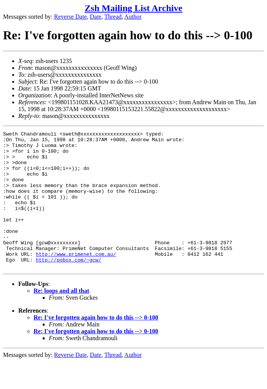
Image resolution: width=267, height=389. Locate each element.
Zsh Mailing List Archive (133, 8)
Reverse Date (70, 16)
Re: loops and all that (61, 318)
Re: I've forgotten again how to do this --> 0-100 (96, 345)
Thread (112, 16)
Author (133, 16)
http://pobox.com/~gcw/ (68, 285)
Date (95, 16)
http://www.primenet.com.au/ (76, 279)
